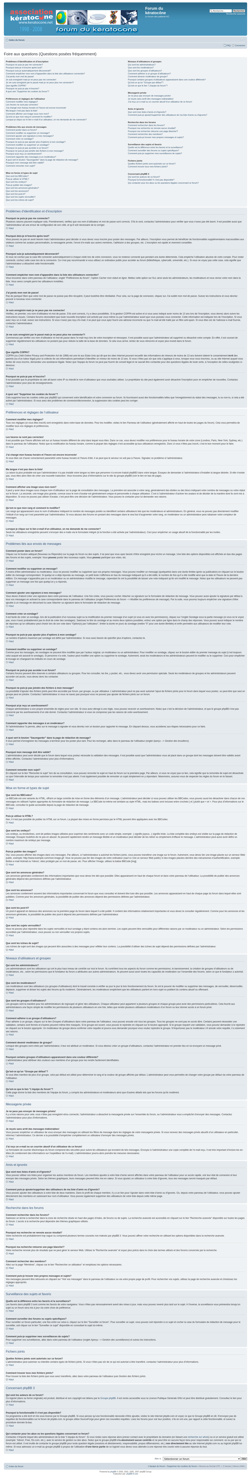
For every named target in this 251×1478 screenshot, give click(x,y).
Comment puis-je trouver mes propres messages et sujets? (156, 137)
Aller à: (158, 1458)
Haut (11, 228)
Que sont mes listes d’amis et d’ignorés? (147, 112)
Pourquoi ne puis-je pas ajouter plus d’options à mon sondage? (36, 142)
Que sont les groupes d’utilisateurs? (145, 70)
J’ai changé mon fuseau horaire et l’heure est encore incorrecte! (36, 108)
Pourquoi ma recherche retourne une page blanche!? (153, 131)
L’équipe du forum (156, 1466)
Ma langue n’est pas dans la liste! (21, 110)
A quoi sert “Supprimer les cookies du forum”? (27, 91)
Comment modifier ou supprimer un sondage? (27, 145)
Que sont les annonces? (17, 191)
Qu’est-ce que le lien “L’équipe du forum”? (148, 85)
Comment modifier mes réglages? (22, 102)
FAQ (228, 45)
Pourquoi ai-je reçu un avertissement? (24, 154)
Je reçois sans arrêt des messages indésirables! (151, 99)
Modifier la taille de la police (242, 39)
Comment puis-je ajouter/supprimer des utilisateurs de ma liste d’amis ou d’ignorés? (167, 115)
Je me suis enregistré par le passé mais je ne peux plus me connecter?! (40, 82)
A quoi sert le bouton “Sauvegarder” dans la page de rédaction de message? (42, 160)
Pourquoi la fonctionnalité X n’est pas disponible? (151, 180)
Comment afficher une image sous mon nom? (27, 114)
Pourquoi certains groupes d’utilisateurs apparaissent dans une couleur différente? (167, 79)
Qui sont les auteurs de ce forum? (144, 177)
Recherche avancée (235, 14)
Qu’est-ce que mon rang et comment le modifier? (29, 116)
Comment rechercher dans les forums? (146, 125)
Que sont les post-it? (15, 194)
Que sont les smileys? (16, 182)
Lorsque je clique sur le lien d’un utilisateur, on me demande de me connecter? (46, 119)
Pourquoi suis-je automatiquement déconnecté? (28, 70)
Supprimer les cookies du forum (182, 1466)
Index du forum (16, 40)
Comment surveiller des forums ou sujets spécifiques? (153, 150)
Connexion (240, 45)
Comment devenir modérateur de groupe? (148, 76)
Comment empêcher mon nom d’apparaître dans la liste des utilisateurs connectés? (45, 73)
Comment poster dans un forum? (21, 130)
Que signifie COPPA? (16, 85)
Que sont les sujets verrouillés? (21, 197)
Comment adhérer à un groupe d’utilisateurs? (149, 73)
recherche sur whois (198, 1436)
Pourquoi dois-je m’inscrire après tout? (24, 67)
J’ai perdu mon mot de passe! (20, 76)
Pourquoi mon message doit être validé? (25, 163)
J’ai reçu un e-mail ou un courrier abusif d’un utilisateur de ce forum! (160, 102)
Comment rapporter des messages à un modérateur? (31, 157)
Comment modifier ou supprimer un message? (28, 133)
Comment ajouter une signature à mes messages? (30, 136)
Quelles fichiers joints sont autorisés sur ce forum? (152, 163)
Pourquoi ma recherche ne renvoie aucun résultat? (152, 128)
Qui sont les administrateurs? (141, 64)
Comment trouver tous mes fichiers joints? (148, 166)
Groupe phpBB (108, 1398)
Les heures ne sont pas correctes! (22, 104)
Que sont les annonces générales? (22, 188)
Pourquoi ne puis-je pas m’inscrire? (22, 88)
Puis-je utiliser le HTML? (17, 179)
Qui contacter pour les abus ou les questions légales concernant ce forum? (163, 183)
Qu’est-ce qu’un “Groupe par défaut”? (145, 82)
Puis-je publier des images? (19, 185)
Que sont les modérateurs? (141, 67)
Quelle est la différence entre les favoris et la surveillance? (155, 147)
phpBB (113, 1471)
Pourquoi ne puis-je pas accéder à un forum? (27, 148)
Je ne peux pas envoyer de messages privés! (149, 96)
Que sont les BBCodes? (17, 176)
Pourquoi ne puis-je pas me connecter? (24, 64)
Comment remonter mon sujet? (20, 166)
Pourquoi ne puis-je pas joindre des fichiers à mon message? (35, 151)
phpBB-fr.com (132, 1474)
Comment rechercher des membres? (145, 134)
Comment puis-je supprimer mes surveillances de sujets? (155, 153)
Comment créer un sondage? (19, 139)
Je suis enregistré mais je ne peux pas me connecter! (31, 79)
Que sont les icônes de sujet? (20, 200)
